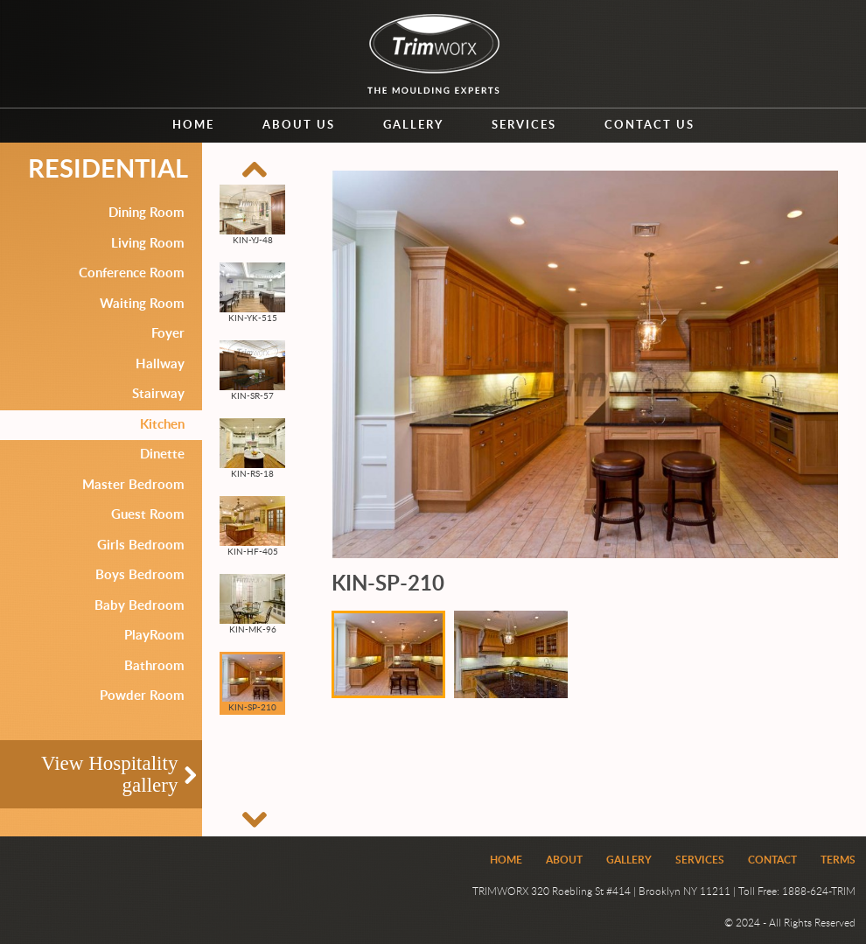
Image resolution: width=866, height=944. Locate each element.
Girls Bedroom (141, 545)
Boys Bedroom (140, 575)
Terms (838, 860)
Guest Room (148, 514)
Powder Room (142, 696)
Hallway (160, 364)
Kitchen (162, 424)
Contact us (649, 125)
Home (193, 125)
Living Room (148, 243)
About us (298, 125)
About (564, 860)
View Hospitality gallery (109, 774)
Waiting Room (142, 304)
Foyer (168, 333)
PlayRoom (154, 635)
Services (524, 125)
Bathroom (154, 666)
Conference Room (132, 273)
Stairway (158, 394)
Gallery (413, 125)
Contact (772, 860)
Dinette (162, 454)
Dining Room (146, 213)
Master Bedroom (133, 485)
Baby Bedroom (139, 605)
